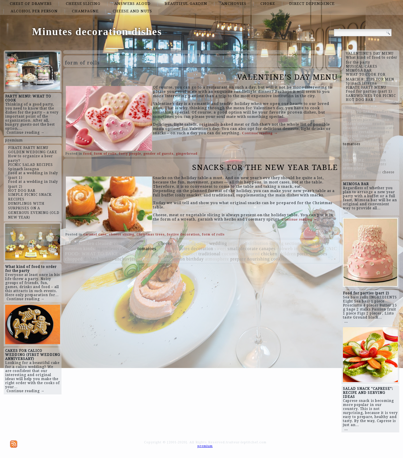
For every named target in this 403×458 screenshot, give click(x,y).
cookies (279, 258)
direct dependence (312, 3)
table (306, 243)
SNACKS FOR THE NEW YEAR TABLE (265, 167)
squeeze (320, 243)
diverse (149, 243)
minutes (181, 248)
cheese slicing (83, 3)
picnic (71, 243)
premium (14, 140)
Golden (86, 243)
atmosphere (217, 258)
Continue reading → (26, 133)
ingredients (107, 248)
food (87, 154)
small (233, 248)
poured (252, 253)
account (145, 258)
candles (129, 248)
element (162, 258)
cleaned (104, 243)
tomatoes (146, 248)
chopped (73, 258)
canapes (267, 248)
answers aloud (132, 3)
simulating (170, 253)
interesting (184, 243)
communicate (127, 243)
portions (305, 253)
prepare (238, 258)
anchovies (233, 3)
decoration (202, 248)
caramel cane (95, 234)
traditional (210, 253)
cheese (165, 243)
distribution (255, 243)
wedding (218, 243)
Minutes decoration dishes (97, 31)
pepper (235, 243)
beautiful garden (186, 3)
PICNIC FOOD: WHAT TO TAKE (364, 110)
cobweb (285, 248)
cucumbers (233, 253)
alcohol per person (34, 11)
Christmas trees (151, 234)
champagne (85, 11)
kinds (89, 248)
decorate (249, 248)
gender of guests (158, 154)
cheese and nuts (132, 11)
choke (267, 3)
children (287, 253)
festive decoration (183, 234)
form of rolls (105, 154)
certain (165, 248)
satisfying (147, 253)
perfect (190, 253)
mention (73, 248)
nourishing (258, 258)
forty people (130, 154)
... (346, 212)
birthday (195, 258)
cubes (321, 253)
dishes (90, 258)
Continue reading (260, 133)
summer (128, 253)
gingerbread (186, 154)
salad (202, 243)
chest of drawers (31, 3)
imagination (306, 248)
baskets (106, 258)
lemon (178, 258)
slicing (276, 243)
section (292, 243)
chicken (269, 253)
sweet (220, 248)
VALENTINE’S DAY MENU (287, 77)
